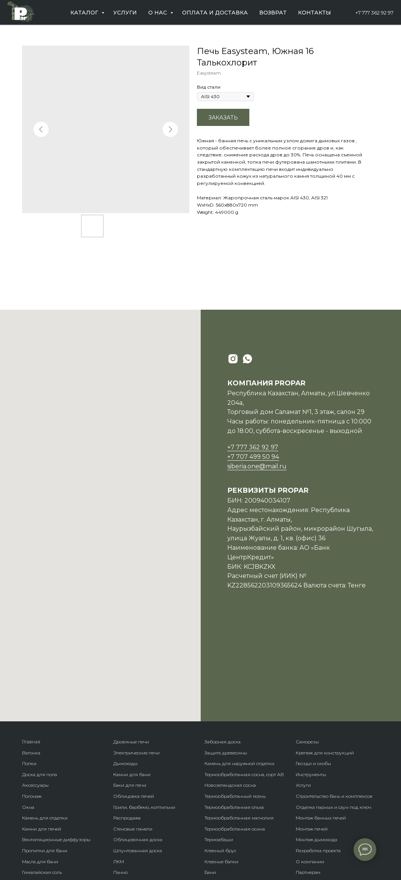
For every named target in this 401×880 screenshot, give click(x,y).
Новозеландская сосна (230, 688)
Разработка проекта (318, 753)
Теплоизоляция (40, 797)
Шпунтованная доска (137, 753)
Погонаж (31, 699)
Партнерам (308, 775)
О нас (158, 12)
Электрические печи (136, 656)
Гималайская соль (42, 775)
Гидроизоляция (40, 808)
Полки (29, 666)
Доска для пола (39, 677)
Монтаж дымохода (316, 742)
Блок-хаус (124, 786)
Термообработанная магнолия (239, 721)
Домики (213, 786)
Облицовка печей (133, 699)
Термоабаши (218, 742)
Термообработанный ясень (235, 699)
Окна (28, 710)
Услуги (125, 12)
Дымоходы (125, 666)
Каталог (85, 12)
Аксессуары (35, 688)
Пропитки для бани (44, 753)
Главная (31, 645)
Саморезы (307, 645)
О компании (310, 764)
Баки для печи (129, 688)
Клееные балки (221, 764)
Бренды (213, 797)
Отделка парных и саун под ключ (333, 710)
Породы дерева (221, 808)
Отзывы (305, 797)
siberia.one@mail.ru (257, 466)
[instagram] (233, 358)
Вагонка (31, 656)
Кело (118, 808)
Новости (305, 786)
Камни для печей (41, 732)
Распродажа (127, 721)
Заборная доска (222, 645)
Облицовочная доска (137, 742)
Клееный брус (220, 753)
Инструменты (311, 677)
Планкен (123, 797)
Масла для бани (40, 764)
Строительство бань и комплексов (334, 699)
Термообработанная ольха (234, 710)
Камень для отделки (45, 721)
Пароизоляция (39, 786)
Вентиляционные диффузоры (56, 742)
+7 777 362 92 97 (374, 13)
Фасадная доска (131, 819)
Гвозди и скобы (313, 666)
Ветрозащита (37, 819)
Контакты (314, 12)
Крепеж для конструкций (325, 656)
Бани (210, 775)
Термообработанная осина (234, 732)
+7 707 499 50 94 (253, 456)
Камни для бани (132, 677)
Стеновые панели (132, 732)
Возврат (273, 12)
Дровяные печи (131, 645)
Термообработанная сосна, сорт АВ (244, 677)
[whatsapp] (247, 358)
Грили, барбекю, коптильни (144, 710)
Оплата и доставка (215, 12)
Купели (30, 829)
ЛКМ (118, 764)
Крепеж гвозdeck (223, 819)
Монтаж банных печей (321, 721)
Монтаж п (306, 732)
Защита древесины (225, 656)
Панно (120, 775)
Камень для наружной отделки (239, 666)
